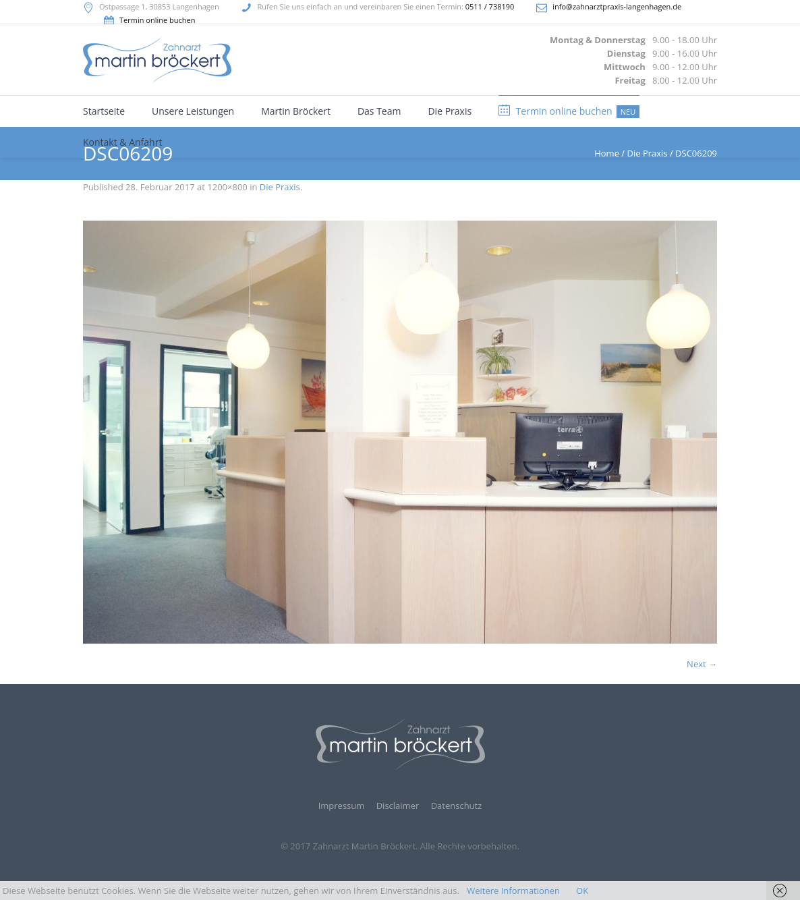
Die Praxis (280, 187)
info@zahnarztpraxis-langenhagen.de (616, 6)
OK (582, 890)
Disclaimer (398, 805)
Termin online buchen (157, 20)
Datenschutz (456, 805)
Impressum (341, 805)
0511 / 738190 (490, 6)
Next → (702, 664)
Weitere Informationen (513, 890)
